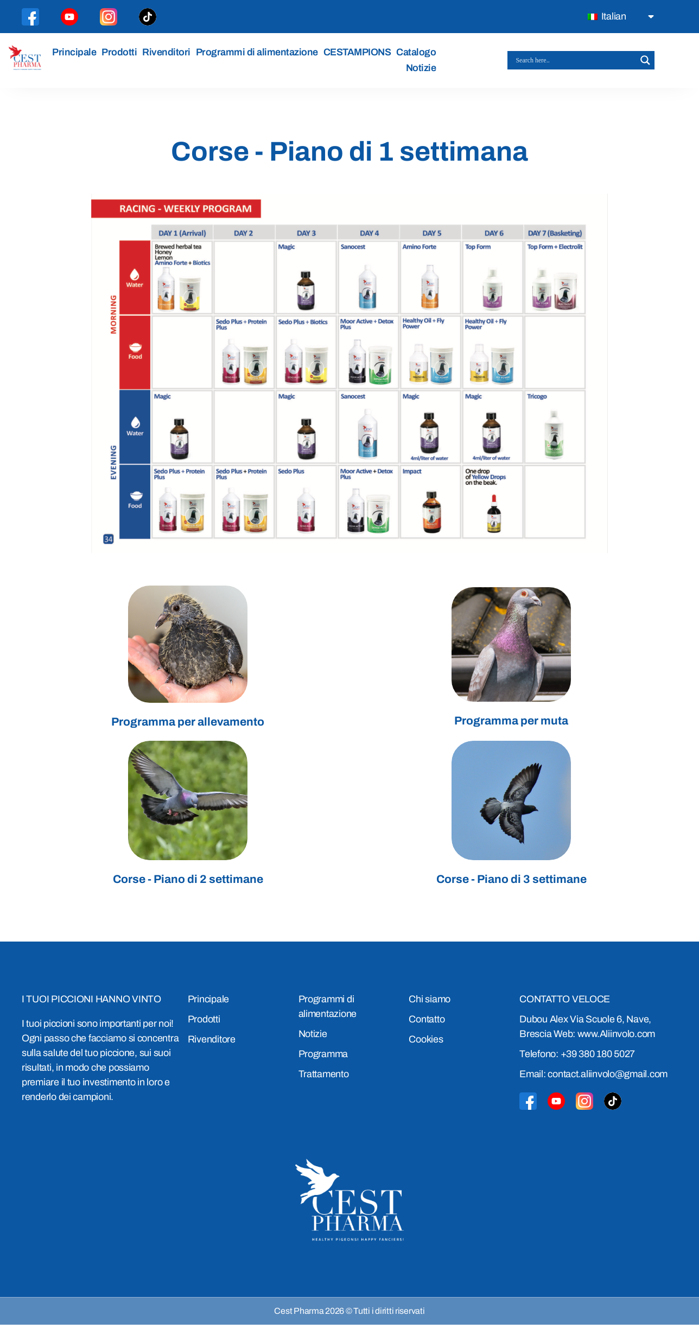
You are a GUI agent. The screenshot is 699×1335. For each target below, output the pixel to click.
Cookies (426, 1049)
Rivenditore (212, 1049)
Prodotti (122, 57)
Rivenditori (169, 57)
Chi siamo (429, 1009)
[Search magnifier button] (645, 65)
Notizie (424, 73)
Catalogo (420, 57)
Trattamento (323, 1084)
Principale (77, 57)
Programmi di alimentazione (260, 57)
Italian (607, 16)
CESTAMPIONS (361, 57)
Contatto (426, 1029)
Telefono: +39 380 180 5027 (577, 1064)
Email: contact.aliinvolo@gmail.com (593, 1084)
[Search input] (576, 65)
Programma (323, 1064)
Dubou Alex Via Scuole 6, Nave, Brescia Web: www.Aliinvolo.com (587, 1037)
